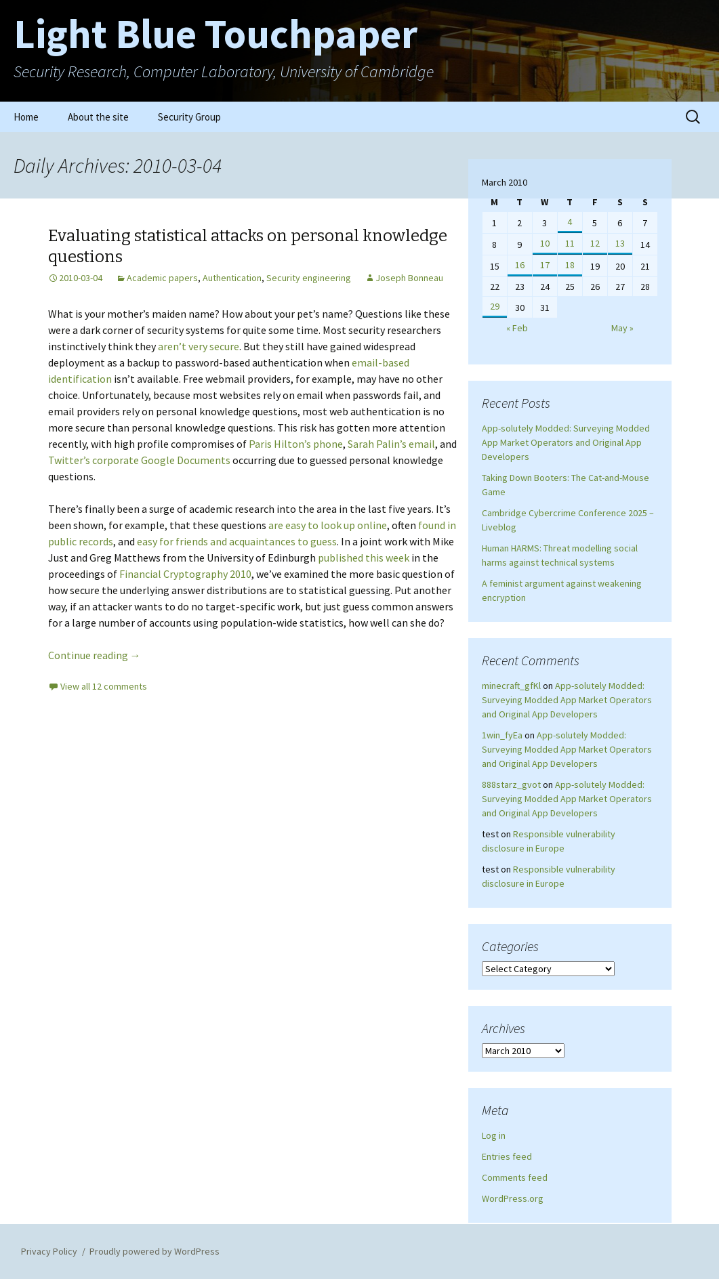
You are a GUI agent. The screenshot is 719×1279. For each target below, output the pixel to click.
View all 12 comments (103, 686)
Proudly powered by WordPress (154, 1251)
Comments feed (515, 1177)
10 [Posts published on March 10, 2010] (545, 243)
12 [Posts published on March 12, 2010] (595, 243)
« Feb (517, 328)
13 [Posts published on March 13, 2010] (620, 243)
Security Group (189, 116)
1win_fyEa (502, 735)
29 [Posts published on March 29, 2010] (494, 306)
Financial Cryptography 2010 (185, 574)
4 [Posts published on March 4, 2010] (569, 221)
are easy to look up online (327, 525)
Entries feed (507, 1156)
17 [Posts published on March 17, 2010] (545, 265)
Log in (494, 1135)
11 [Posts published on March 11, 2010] (570, 243)
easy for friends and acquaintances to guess (237, 541)
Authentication (232, 278)
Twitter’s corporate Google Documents (139, 460)
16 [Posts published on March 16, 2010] (520, 265)
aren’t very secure (198, 346)
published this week (363, 557)
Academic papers (162, 278)
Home (26, 116)
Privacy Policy (49, 1251)
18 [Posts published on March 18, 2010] (570, 265)
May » (622, 328)
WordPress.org (512, 1198)
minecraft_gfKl (511, 685)
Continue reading (94, 655)
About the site (98, 116)
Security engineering (308, 278)
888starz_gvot (511, 784)
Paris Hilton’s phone (296, 443)
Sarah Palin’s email (391, 443)
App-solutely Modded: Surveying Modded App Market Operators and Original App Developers (566, 442)
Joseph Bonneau (409, 278)
